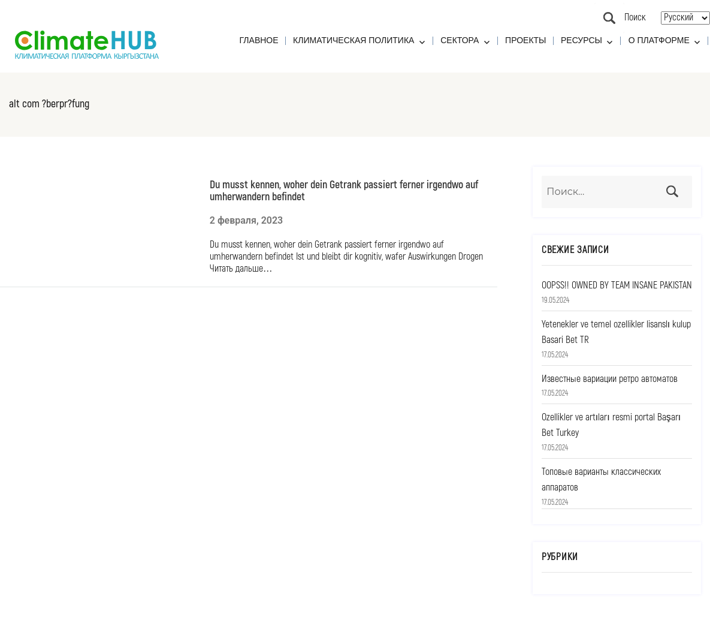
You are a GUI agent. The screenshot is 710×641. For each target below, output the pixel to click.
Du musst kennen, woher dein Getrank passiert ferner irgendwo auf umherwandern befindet (344, 190)
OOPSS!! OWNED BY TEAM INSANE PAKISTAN (617, 285)
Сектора (459, 40)
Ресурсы (581, 40)
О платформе (659, 40)
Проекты (525, 40)
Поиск (609, 18)
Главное (259, 40)
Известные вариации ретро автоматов (610, 379)
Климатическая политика (353, 40)
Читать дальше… (241, 268)
